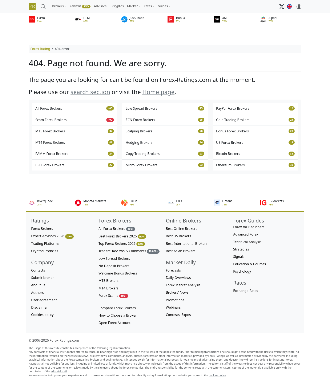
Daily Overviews (178, 277)
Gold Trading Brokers (255, 119)
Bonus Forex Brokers (255, 131)
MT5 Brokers (108, 280)
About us (38, 285)
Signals (238, 256)
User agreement (44, 300)
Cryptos (118, 6)
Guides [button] (163, 6)
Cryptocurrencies (44, 251)
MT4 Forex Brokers (74, 142)
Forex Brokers (42, 228)
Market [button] (132, 6)
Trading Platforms (45, 243)
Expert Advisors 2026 (52, 236)
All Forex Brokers (74, 108)
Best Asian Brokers (180, 251)
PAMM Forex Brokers (74, 153)
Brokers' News (177, 292)
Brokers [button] (58, 6)
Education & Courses (249, 264)
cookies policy (217, 375)
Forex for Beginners (248, 227)
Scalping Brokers (165, 131)
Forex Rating (40, 49)
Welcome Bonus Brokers (117, 273)
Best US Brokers (178, 236)
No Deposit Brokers (113, 266)
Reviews (79, 6)
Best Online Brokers (181, 228)
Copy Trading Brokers (165, 153)
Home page (158, 92)
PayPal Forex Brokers (255, 108)
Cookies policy (42, 314)
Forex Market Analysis (183, 285)
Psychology (242, 271)
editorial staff (59, 371)
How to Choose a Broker (117, 315)
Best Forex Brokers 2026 (122, 236)
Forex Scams (113, 295)
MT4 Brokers (108, 288)
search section (90, 92)
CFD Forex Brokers (74, 165)
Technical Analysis (247, 242)
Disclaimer (39, 307)
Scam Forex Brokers (74, 119)
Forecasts (173, 270)
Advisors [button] (100, 6)
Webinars (173, 307)
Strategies (241, 249)
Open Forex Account (114, 322)
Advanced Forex (245, 234)
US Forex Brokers (255, 142)
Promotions (175, 300)
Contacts (38, 270)
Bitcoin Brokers (255, 153)
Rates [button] (148, 6)
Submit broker (42, 277)
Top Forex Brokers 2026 (121, 243)
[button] (291, 6)
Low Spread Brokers (165, 108)
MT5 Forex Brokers (74, 131)
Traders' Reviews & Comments (129, 251)
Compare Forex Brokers (117, 308)
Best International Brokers (187, 243)
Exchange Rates (245, 290)
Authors (37, 292)
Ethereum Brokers (255, 165)
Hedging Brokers (165, 142)
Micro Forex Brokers (165, 165)
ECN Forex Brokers (165, 119)
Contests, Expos (178, 314)
